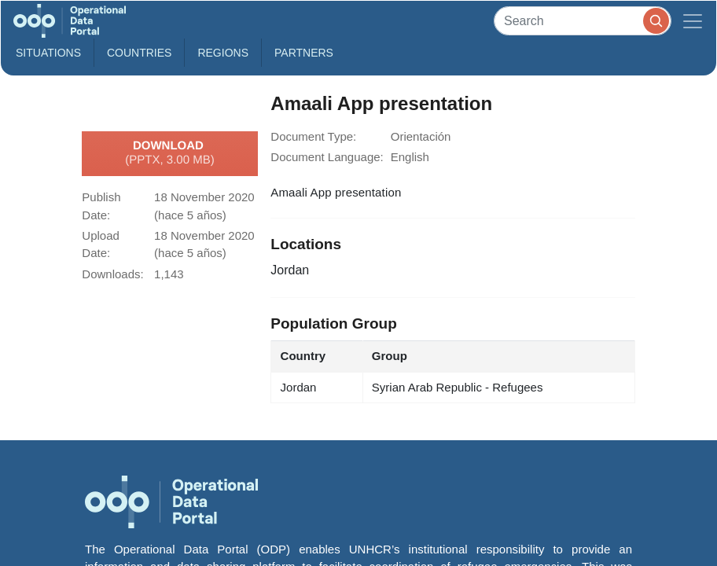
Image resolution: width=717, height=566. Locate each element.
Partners (303, 52)
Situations (48, 52)
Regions (222, 52)
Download (169, 153)
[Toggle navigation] (692, 21)
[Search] (582, 20)
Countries (139, 52)
